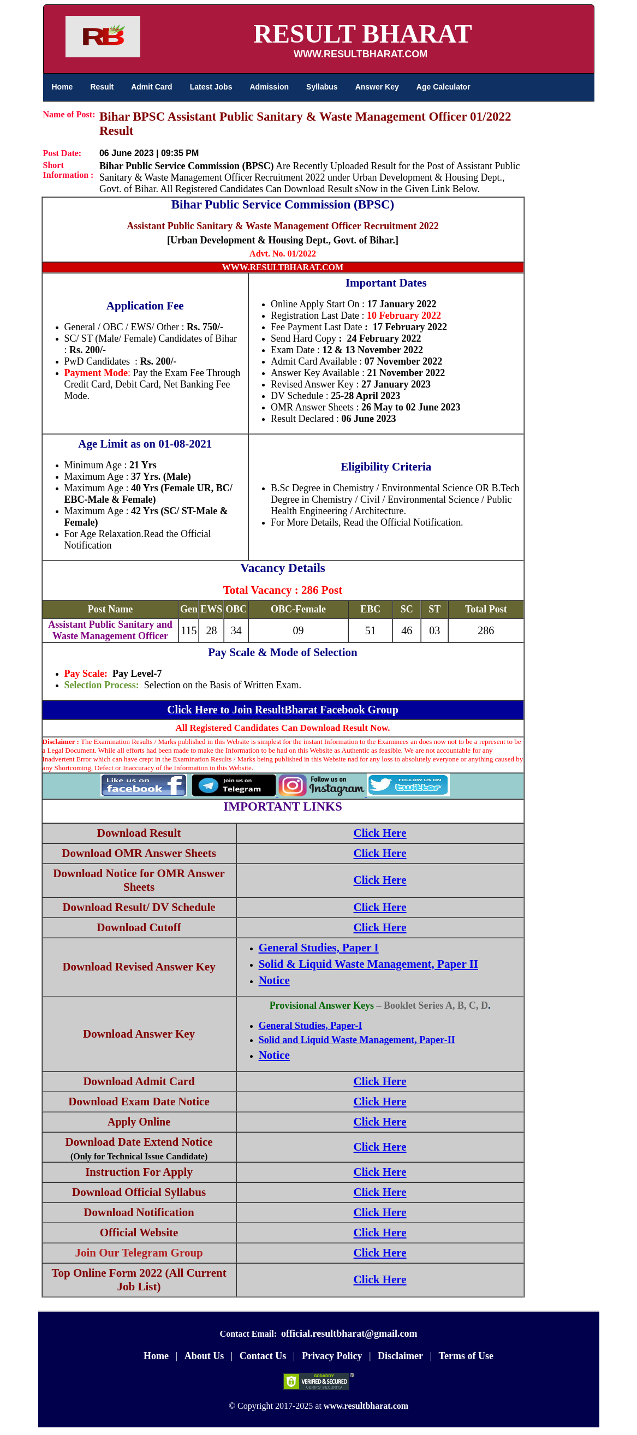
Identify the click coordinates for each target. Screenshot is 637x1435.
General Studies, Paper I (319, 947)
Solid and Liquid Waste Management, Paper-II (357, 1039)
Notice (274, 980)
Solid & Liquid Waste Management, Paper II (368, 963)
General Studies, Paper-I (310, 1025)
